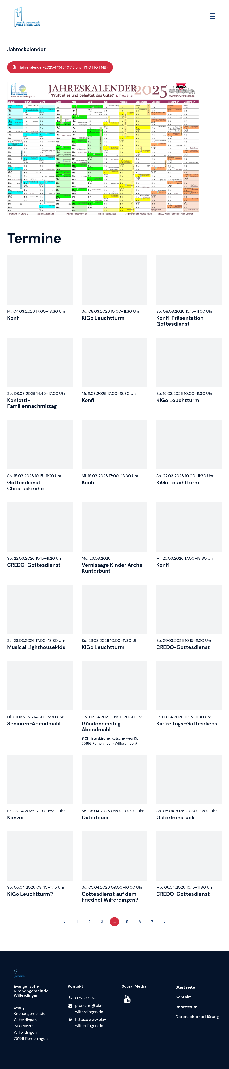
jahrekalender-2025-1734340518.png (63, 67)
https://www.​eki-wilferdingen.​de (87, 1022)
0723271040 (83, 998)
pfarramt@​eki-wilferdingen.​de (85, 1009)
